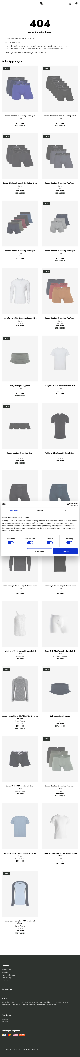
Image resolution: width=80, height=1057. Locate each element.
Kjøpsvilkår (5, 972)
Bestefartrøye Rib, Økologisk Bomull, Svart (20, 586)
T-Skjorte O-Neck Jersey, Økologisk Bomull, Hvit (60, 854)
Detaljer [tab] (40, 510)
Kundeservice (6, 970)
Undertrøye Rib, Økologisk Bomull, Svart (60, 586)
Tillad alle (65, 551)
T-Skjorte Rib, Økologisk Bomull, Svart (60, 453)
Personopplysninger (9, 975)
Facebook (5, 1019)
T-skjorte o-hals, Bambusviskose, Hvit (60, 386)
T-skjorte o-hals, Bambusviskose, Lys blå (20, 853)
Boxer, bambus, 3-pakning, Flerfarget (20, 116)
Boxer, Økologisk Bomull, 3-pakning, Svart (20, 183)
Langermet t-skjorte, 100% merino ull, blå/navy (20, 922)
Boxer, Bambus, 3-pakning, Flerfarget (60, 183)
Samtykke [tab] (14, 510)
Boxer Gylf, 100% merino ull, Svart (20, 786)
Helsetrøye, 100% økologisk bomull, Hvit (20, 651)
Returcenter (7, 989)
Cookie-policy (6, 977)
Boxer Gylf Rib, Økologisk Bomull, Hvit (60, 651)
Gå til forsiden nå (40, 52)
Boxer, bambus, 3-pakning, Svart (20, 453)
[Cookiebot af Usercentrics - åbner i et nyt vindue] (68, 504)
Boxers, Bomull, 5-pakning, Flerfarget (20, 251)
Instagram (5, 1022)
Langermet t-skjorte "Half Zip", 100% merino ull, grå (20, 717)
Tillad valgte (39, 551)
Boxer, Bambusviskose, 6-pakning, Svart (60, 116)
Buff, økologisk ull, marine (60, 716)
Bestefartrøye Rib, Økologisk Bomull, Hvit (20, 318)
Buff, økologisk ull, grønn (20, 386)
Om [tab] (66, 510)
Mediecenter (6, 980)
